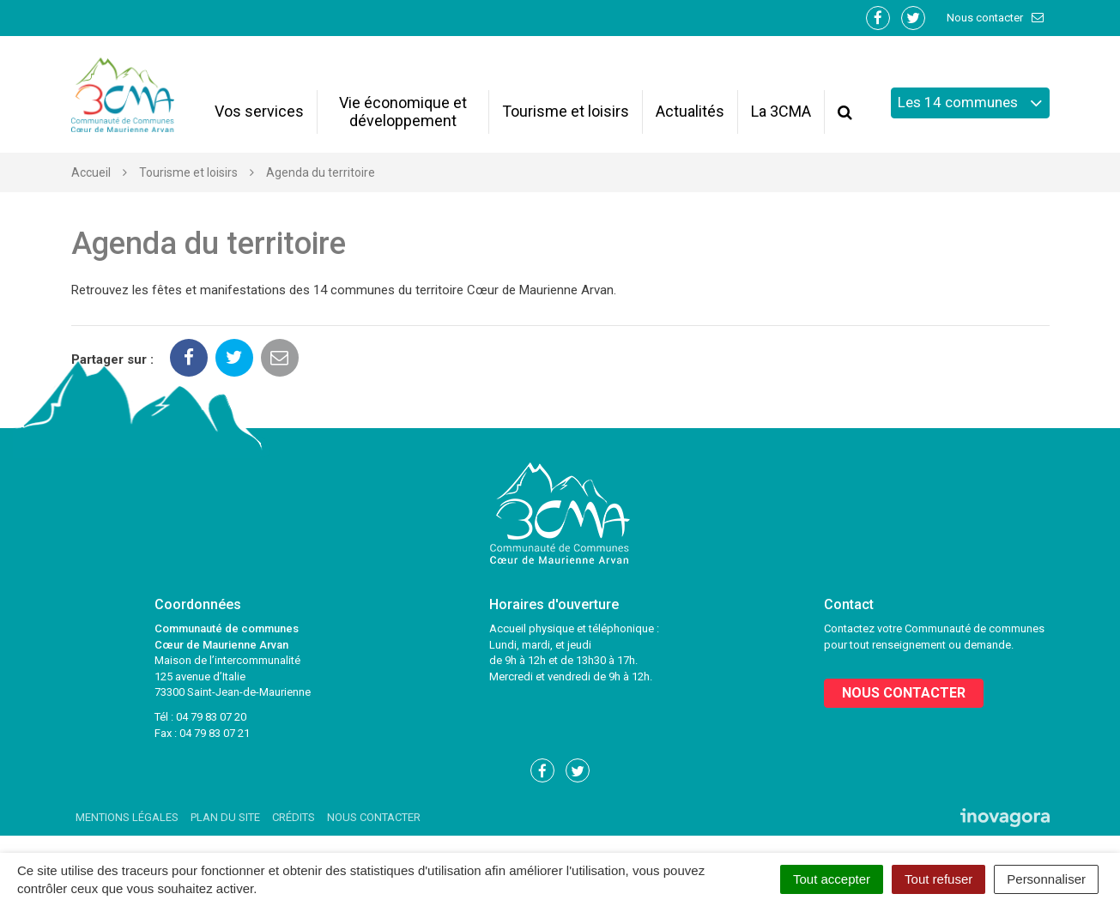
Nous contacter (996, 17)
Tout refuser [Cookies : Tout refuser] (938, 879)
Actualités (690, 111)
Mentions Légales (127, 817)
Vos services (259, 111)
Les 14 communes (970, 103)
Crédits (293, 817)
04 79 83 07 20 (211, 716)
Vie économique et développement (403, 112)
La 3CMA (781, 111)
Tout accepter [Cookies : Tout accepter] (831, 879)
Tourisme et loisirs (565, 111)
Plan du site (225, 817)
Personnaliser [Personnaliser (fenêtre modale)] (1046, 879)
